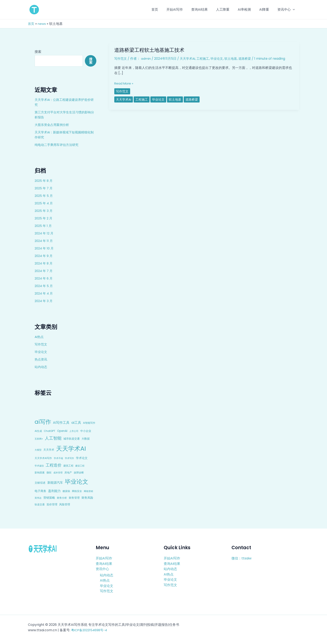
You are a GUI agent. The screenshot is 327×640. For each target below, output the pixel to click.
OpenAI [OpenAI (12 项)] (62, 431)
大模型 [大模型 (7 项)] (38, 450)
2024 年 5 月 (44, 285)
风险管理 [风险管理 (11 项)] (64, 504)
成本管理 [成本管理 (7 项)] (58, 472)
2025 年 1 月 (44, 225)
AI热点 (39, 336)
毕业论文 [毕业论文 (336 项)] (76, 481)
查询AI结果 (104, 563)
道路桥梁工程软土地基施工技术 (152, 50)
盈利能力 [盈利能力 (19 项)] (54, 491)
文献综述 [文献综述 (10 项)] (40, 482)
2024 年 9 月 (44, 255)
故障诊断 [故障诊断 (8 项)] (79, 472)
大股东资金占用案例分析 (53, 124)
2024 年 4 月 (44, 293)
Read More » (124, 83)
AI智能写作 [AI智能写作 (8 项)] (89, 423)
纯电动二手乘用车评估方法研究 (58, 144)
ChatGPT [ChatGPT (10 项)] (49, 431)
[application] (294, 9)
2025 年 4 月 (44, 203)
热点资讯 (41, 359)
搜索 (38, 51)
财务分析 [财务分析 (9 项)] (62, 498)
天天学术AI (189, 58)
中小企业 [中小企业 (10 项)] (85, 431)
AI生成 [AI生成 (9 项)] (38, 431)
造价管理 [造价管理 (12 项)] (52, 504)
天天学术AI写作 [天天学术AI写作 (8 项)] (43, 458)
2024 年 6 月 (44, 278)
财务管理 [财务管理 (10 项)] (74, 498)
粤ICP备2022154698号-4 (90, 630)
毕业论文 (41, 351)
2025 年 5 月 (44, 195)
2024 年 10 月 (45, 248)
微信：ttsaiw (241, 558)
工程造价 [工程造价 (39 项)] (54, 465)
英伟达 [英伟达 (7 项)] (38, 498)
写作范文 (41, 344)
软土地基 (235, 58)
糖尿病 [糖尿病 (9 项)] (66, 491)
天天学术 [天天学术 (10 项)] (48, 450)
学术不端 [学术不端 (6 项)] (58, 458)
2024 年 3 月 (44, 300)
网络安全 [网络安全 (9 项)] (77, 491)
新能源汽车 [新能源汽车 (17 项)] (55, 482)
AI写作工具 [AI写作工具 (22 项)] (61, 422)
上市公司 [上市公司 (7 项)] (73, 431)
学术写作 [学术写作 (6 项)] (69, 458)
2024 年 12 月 (45, 233)
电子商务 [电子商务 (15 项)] (40, 491)
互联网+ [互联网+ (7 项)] (39, 438)
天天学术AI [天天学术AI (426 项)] (71, 448)
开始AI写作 (104, 558)
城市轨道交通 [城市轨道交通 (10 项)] (71, 438)
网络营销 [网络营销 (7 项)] (88, 491)
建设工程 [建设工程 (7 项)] (79, 465)
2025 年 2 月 (44, 218)
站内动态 (41, 366)
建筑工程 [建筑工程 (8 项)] (68, 465)
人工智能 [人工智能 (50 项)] (53, 438)
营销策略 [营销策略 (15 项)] (49, 498)
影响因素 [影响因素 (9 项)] (40, 472)
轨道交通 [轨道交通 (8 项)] (40, 504)
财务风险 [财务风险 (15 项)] (87, 498)
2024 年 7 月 (44, 270)
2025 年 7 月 (44, 188)
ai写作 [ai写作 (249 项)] (43, 422)
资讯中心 (102, 569)
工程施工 (205, 58)
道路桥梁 (250, 58)
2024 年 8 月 (44, 263)
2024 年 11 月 (44, 240)
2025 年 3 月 (44, 210)
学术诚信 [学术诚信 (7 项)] (39, 465)
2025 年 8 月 (44, 180)
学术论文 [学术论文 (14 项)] (82, 458)
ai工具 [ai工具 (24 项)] (76, 422)
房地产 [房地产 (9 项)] (68, 472)
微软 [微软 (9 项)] (49, 472)
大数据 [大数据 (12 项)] (86, 439)
